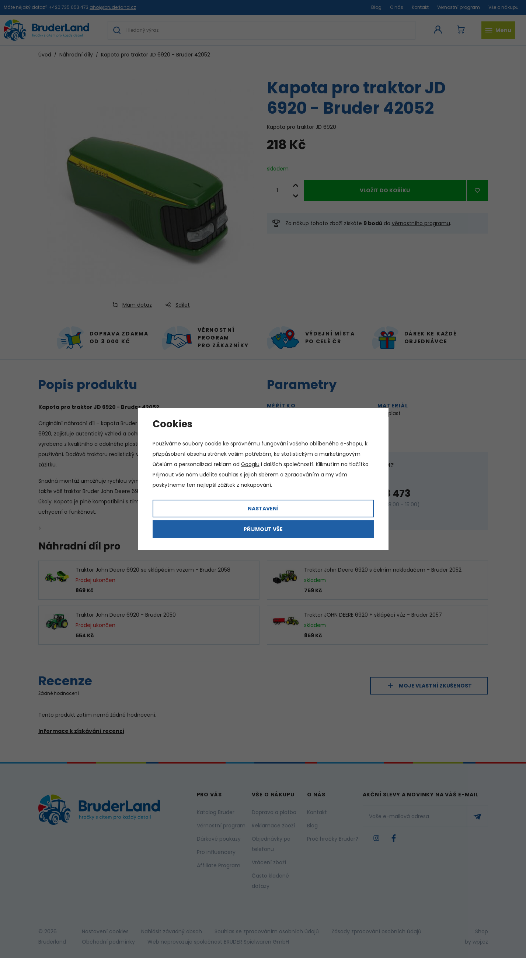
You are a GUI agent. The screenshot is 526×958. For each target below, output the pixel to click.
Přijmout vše (263, 529)
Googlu (250, 464)
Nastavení (263, 508)
